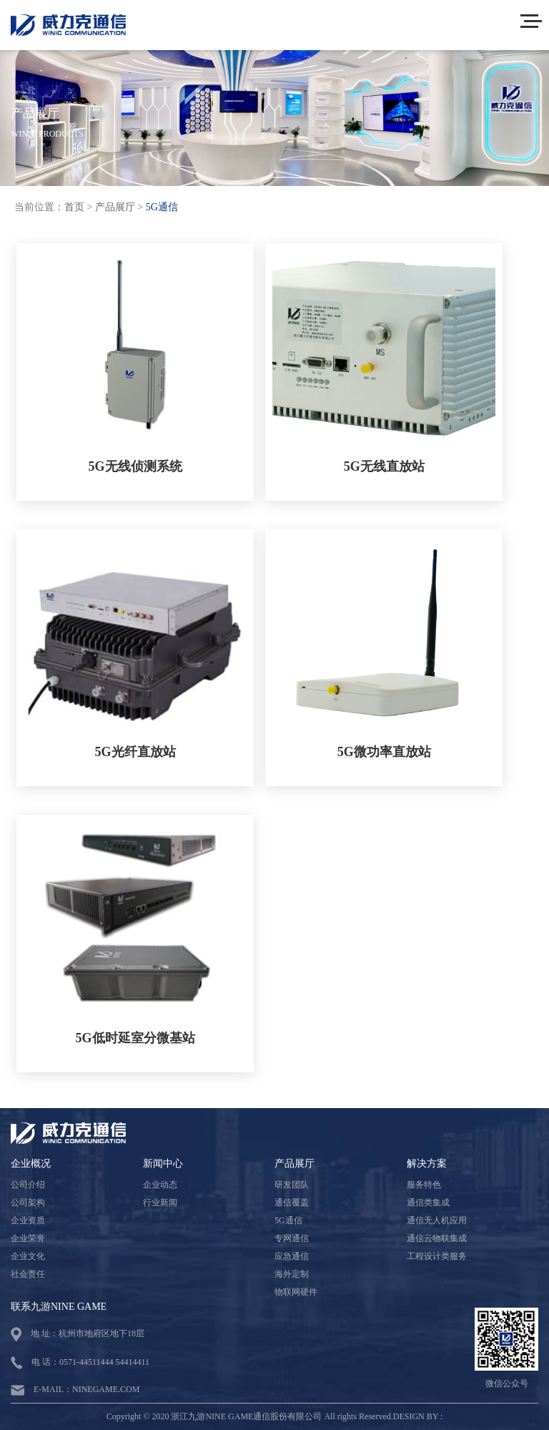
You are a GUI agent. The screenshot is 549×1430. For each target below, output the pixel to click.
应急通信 (291, 1256)
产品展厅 (115, 207)
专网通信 (291, 1238)
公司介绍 (28, 1185)
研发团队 (291, 1185)
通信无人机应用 (437, 1220)
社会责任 (28, 1274)
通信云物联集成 (437, 1238)
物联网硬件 (295, 1292)
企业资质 (28, 1220)
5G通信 (162, 207)
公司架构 (28, 1203)
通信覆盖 (291, 1203)
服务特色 (424, 1185)
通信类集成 (428, 1203)
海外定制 (291, 1274)
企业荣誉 (28, 1238)
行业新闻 (160, 1203)
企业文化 (28, 1256)
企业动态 (160, 1185)
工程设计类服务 (437, 1256)
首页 (74, 207)
